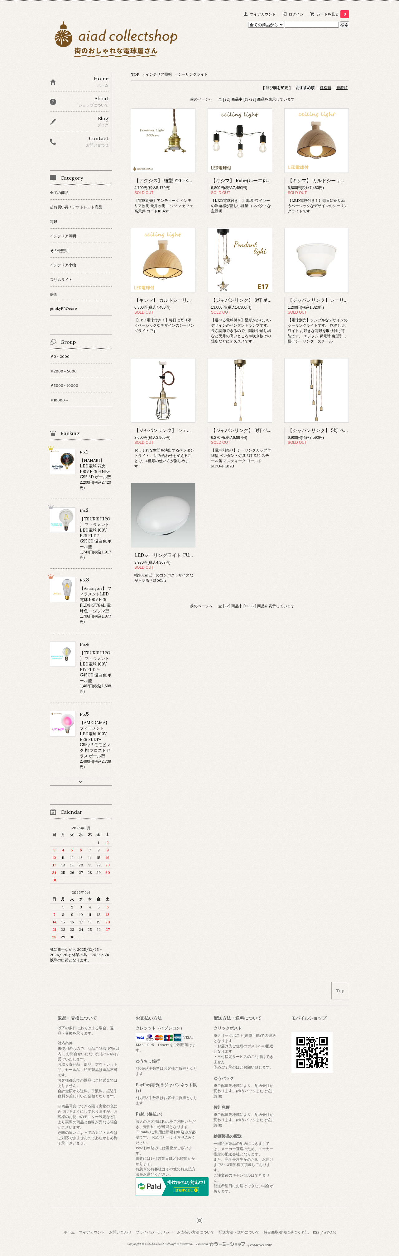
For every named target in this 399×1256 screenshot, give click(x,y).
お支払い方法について (195, 1232)
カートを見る (332, 14)
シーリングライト (193, 74)
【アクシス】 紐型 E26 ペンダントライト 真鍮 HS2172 (191, 180)
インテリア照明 (159, 74)
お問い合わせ (120, 1232)
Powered (234, 1244)
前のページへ (201, 99)
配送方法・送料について (239, 1232)
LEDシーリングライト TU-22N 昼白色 (174, 555)
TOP (135, 74)
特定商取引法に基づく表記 (286, 1232)
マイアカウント (263, 14)
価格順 (325, 87)
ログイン (296, 14)
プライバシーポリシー (154, 1232)
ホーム (69, 1232)
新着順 (342, 87)
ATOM (330, 1232)
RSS (316, 1232)
